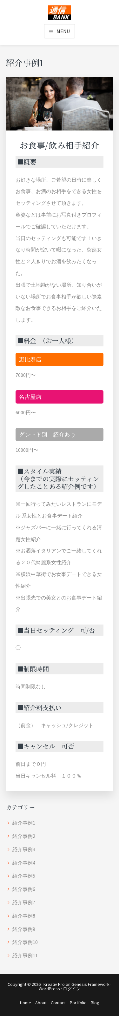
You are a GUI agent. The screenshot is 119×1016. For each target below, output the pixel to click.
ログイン (72, 989)
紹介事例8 (23, 915)
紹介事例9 (23, 929)
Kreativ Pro (54, 984)
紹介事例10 (25, 942)
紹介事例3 (23, 849)
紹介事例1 (23, 822)
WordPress (49, 989)
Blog (95, 1003)
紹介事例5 (23, 875)
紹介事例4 (23, 862)
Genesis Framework (90, 984)
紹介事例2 (23, 836)
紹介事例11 (25, 955)
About (41, 1003)
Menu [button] (63, 31)
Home (25, 1003)
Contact (58, 1003)
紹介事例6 (23, 889)
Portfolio (78, 1003)
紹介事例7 (23, 902)
